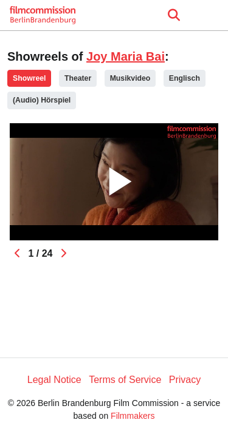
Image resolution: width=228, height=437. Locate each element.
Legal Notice (54, 379)
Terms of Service (125, 379)
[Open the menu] (174, 15)
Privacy (185, 379)
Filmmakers (132, 416)
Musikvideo (130, 78)
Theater (77, 78)
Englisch (184, 78)
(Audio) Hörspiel (42, 100)
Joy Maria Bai (125, 56)
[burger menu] (209, 15)
